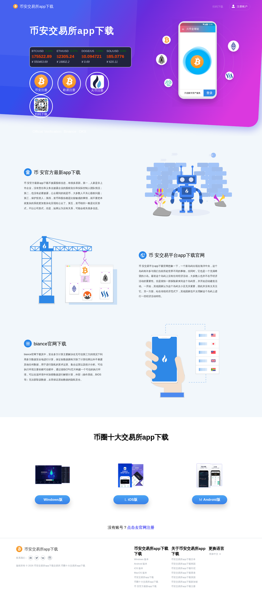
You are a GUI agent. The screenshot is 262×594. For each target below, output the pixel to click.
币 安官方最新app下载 (145, 586)
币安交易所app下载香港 (183, 573)
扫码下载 (217, 6)
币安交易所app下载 (144, 577)
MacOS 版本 (140, 573)
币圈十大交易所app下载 (146, 582)
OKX (82, 132)
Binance (70, 132)
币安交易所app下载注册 (183, 586)
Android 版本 (140, 564)
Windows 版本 (141, 559)
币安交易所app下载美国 (183, 577)
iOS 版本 (138, 568)
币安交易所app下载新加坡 (184, 582)
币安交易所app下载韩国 (183, 564)
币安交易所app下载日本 (183, 559)
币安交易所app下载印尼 (183, 568)
